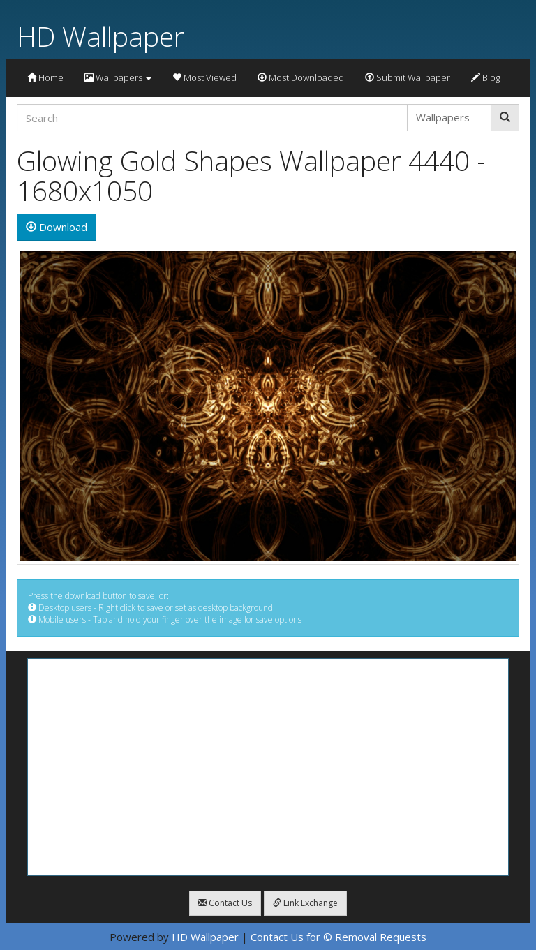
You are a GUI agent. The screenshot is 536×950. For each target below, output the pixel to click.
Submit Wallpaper (407, 77)
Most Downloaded (301, 77)
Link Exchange (305, 903)
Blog (485, 77)
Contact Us (225, 903)
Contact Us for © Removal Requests (338, 937)
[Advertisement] (268, 767)
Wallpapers (117, 77)
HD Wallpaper (100, 35)
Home (45, 77)
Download (56, 227)
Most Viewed (204, 77)
